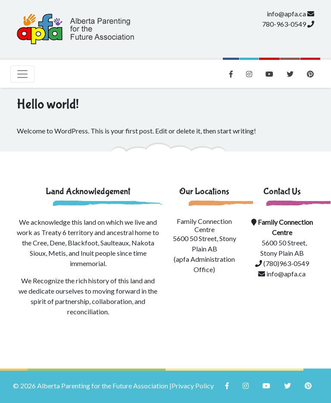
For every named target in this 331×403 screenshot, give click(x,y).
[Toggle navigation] (22, 74)
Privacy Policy (193, 385)
